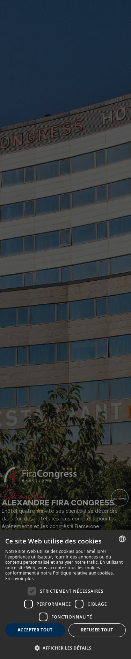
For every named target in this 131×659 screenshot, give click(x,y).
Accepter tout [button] (34, 630)
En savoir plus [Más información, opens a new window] (19, 579)
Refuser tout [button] (97, 630)
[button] (65, 647)
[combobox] (122, 538)
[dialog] (65, 594)
